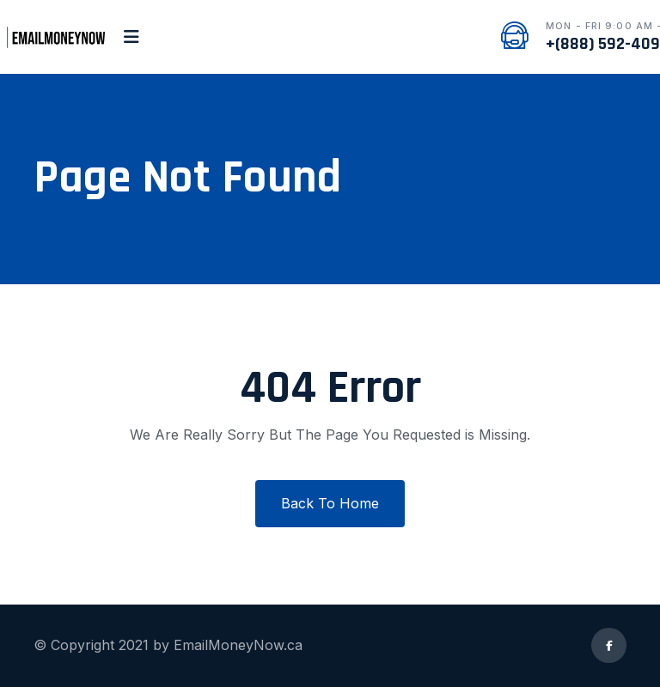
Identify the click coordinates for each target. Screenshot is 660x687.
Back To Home (330, 503)
